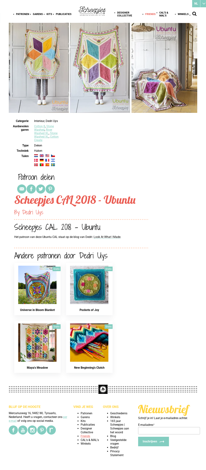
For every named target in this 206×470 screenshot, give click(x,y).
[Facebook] (13, 430)
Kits (49, 14)
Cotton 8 (39, 126)
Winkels (183, 14)
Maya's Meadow (37, 367)
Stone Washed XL (45, 134)
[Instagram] (32, 430)
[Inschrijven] (153, 441)
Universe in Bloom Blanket (37, 310)
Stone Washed (44, 128)
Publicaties (64, 14)
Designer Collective (124, 14)
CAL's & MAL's (163, 14)
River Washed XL (43, 131)
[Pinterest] (41, 430)
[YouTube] (22, 430)
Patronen (22, 14)
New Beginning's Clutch (89, 367)
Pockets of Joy (89, 310)
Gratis (56, 269)
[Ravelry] (51, 430)
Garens (38, 14)
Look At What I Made (107, 237)
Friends (150, 14)
